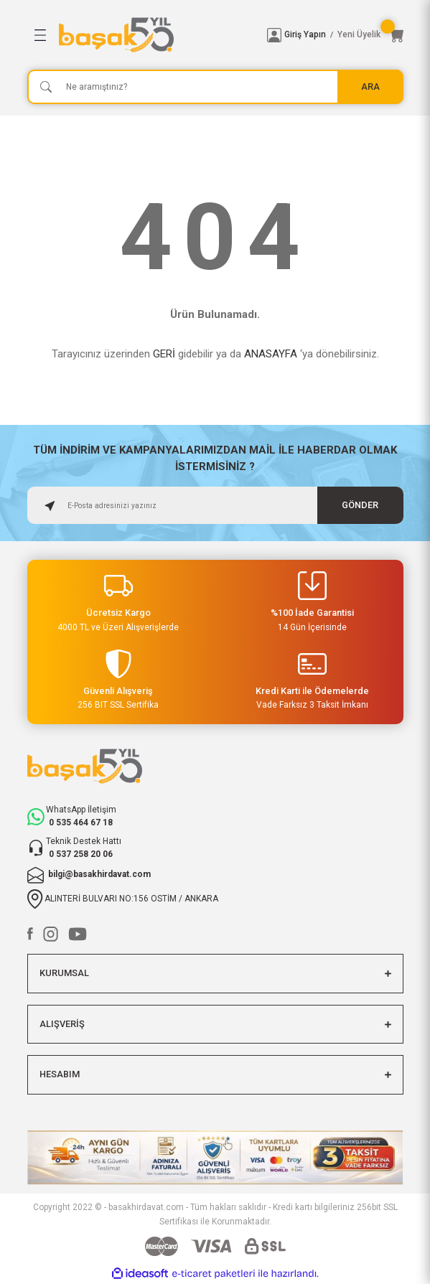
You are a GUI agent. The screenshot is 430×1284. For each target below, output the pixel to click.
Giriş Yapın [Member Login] (305, 34)
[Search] (215, 87)
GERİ (164, 353)
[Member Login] (274, 35)
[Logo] (157, 34)
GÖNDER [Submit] (360, 505)
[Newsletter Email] (215, 505)
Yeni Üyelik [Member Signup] (358, 34)
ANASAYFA (270, 353)
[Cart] (396, 35)
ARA (370, 86)
